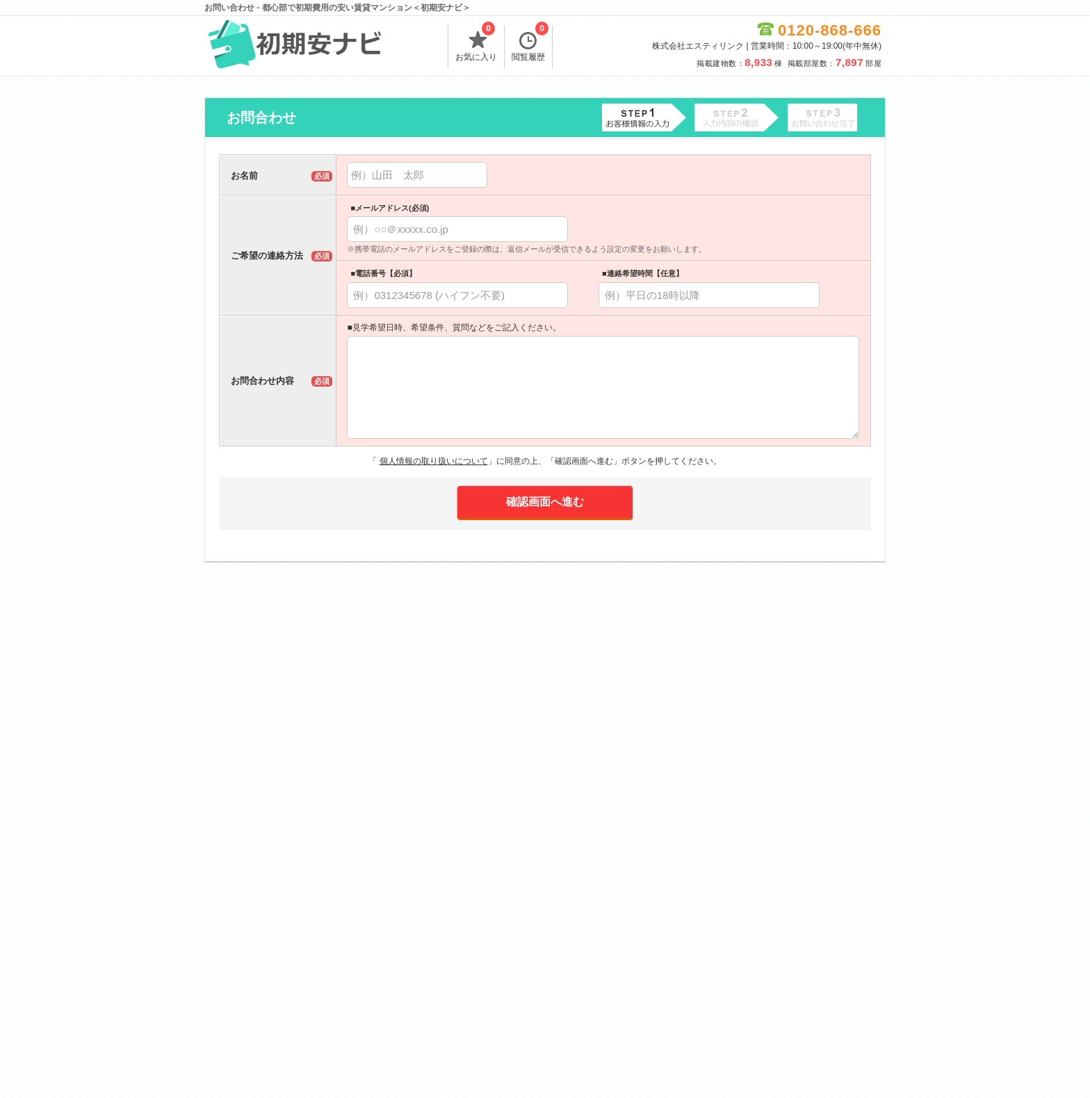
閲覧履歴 (530, 44)
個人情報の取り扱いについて (434, 461)
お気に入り (476, 44)
